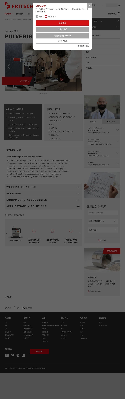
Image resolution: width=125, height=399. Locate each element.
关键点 (41, 17)
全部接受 (62, 23)
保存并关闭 (62, 29)
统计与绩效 (52, 17)
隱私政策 (81, 46)
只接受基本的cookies (62, 36)
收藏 (87, 46)
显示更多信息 (62, 41)
